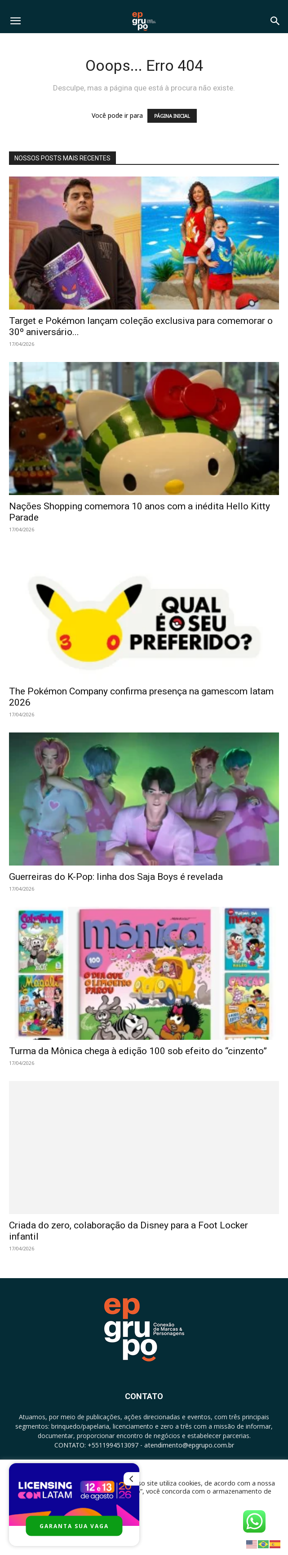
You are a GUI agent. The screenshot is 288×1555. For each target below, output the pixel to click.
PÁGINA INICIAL (172, 115)
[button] (15, 21)
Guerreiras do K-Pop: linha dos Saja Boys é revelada (116, 876)
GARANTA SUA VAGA (74, 1526)
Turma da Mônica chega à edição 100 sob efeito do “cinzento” (138, 1051)
